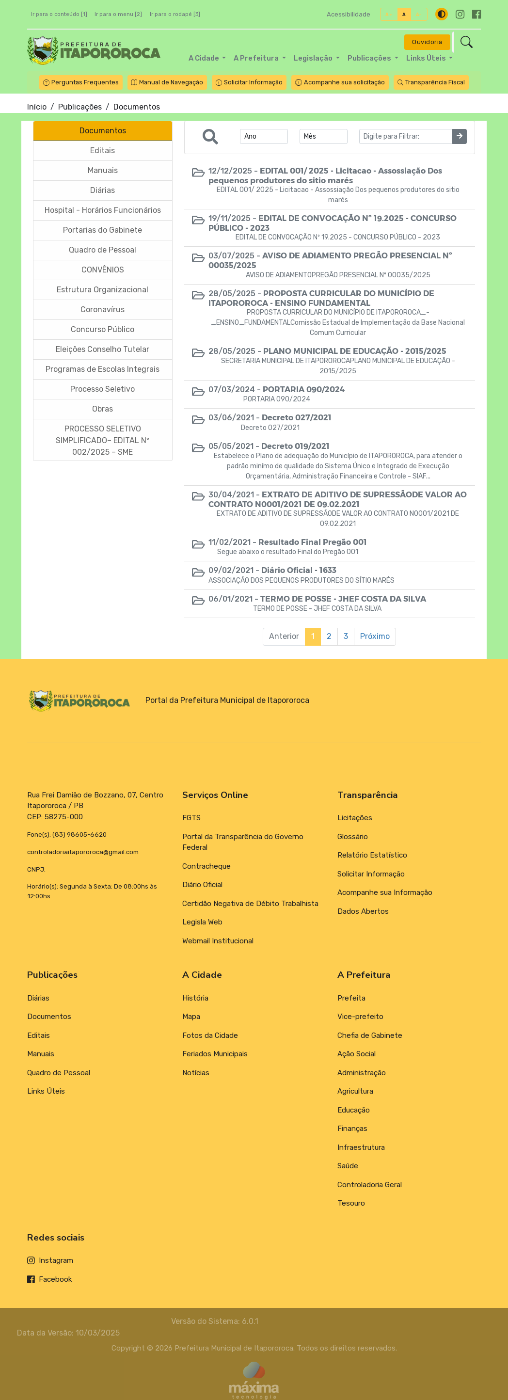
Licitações (354, 817)
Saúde (347, 1165)
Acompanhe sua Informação (384, 892)
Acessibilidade (348, 14)
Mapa (191, 1016)
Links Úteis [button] (426, 58)
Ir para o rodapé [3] (175, 14)
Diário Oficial (202, 884)
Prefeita (351, 998)
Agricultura (355, 1091)
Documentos (49, 1016)
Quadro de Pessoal (58, 1072)
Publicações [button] (370, 58)
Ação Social (356, 1054)
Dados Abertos (363, 911)
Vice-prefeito (360, 1016)
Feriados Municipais (215, 1054)
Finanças (352, 1128)
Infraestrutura (361, 1147)
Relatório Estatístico (372, 855)
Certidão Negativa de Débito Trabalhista (250, 903)
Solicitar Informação (371, 874)
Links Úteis (46, 1091)
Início (37, 106)
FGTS (191, 817)
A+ (389, 14)
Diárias (38, 998)
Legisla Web (202, 922)
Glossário (352, 836)
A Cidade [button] (205, 58)
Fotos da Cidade (210, 1035)
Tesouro (351, 1203)
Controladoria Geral (369, 1184)
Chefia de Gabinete (369, 1035)
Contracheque (206, 866)
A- (419, 14)
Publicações (80, 106)
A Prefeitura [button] (257, 58)
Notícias (195, 1072)
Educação (353, 1110)
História (195, 998)
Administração (361, 1072)
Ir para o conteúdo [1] (59, 14)
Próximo (375, 636)
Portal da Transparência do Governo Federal (242, 842)
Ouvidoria (427, 42)
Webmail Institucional (218, 941)
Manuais (40, 1054)
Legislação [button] (314, 58)
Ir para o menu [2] (118, 14)
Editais (38, 1035)
